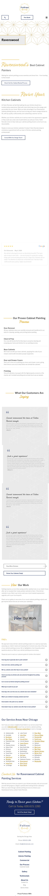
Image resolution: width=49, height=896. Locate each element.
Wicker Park (38, 753)
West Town (37, 749)
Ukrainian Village (39, 741)
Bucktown (9, 737)
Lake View (23, 735)
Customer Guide (24, 867)
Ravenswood (24, 761)
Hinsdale (8, 759)
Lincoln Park (23, 739)
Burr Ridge (9, 739)
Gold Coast (9, 757)
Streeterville (38, 737)
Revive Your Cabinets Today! (14, 573)
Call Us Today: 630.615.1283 (24, 806)
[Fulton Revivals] (24, 8)
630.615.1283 (12, 727)
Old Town (22, 755)
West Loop (37, 747)
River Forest (23, 763)
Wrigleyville (37, 761)
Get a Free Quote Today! (24, 812)
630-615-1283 (27, 840)
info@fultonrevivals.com (26, 844)
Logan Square (24, 743)
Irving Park (9, 763)
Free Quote (27, 17)
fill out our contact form (23, 729)
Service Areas (24, 887)
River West (37, 733)
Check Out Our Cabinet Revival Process (15, 83)
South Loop (37, 739)
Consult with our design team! (13, 137)
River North (23, 765)
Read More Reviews (12, 566)
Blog (24, 885)
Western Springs (39, 751)
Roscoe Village (38, 735)
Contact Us (24, 882)
